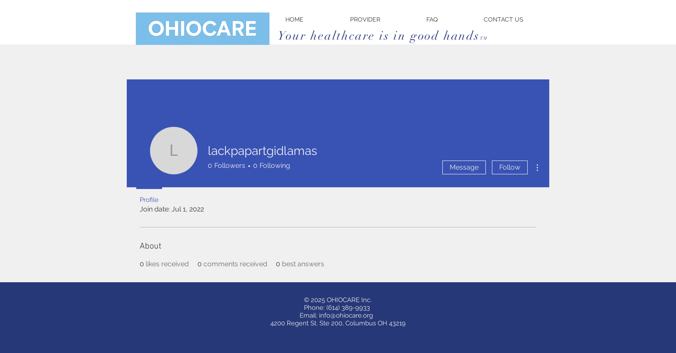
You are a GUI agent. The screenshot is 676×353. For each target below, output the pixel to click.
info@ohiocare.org (346, 315)
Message (464, 167)
